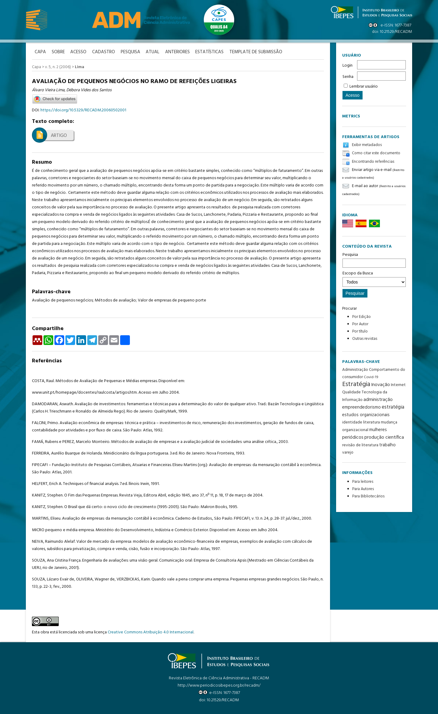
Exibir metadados (367, 145)
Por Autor (360, 324)
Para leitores (362, 482)
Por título (360, 331)
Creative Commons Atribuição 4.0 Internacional (150, 632)
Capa (36, 67)
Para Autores (363, 489)
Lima (79, 67)
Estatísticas (213, 52)
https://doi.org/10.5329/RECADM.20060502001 (83, 109)
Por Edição (361, 317)
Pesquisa (374, 259)
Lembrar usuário (363, 86)
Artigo (59, 135)
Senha (347, 76)
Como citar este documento (376, 153)
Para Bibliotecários (368, 496)
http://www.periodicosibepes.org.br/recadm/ (219, 685)
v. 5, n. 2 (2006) (58, 67)
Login (347, 65)
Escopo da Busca (374, 278)
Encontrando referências (373, 161)
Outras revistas (364, 339)
